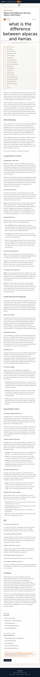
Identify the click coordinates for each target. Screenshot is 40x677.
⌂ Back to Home (7, 660)
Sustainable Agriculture (11, 68)
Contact (17, 674)
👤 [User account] (21, 1)
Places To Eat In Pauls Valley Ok (10, 640)
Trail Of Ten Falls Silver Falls (9, 623)
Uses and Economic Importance (12, 62)
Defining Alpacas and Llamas (12, 53)
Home (11, 674)
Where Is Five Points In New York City (11, 645)
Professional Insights (10, 72)
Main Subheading (10, 49)
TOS (29, 674)
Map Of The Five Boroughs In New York (11, 648)
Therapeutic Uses (10, 70)
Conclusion (8, 87)
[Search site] (11, 1)
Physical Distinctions (10, 57)
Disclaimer (22, 674)
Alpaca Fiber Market (10, 66)
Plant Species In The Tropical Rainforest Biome (13, 620)
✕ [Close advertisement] (38, 5)
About (14, 674)
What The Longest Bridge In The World (11, 625)
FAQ (7, 85)
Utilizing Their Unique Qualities (12, 83)
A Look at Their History (11, 55)
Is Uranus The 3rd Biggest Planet (10, 628)
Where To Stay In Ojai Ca (8, 643)
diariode (3, 1)
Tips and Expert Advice (11, 74)
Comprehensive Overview (11, 51)
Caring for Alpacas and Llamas (12, 79)
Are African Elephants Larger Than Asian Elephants (13, 638)
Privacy (26, 674)
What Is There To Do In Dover (9, 618)
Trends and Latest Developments (12, 64)
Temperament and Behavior (11, 59)
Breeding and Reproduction (11, 81)
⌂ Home (18, 1)
